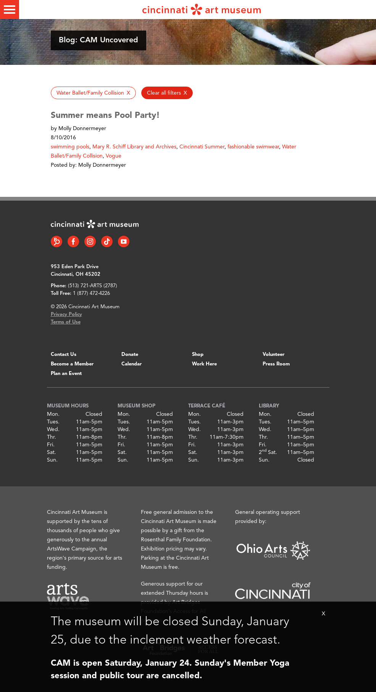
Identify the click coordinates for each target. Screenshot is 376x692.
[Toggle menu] (9, 9)
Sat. (51, 452)
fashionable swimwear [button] (253, 147)
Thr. (51, 437)
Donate (129, 354)
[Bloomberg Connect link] (56, 241)
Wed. (53, 429)
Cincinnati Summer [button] (201, 147)
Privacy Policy (66, 314)
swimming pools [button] (70, 147)
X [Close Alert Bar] (323, 613)
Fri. (51, 444)
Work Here (204, 364)
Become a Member (72, 364)
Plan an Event (66, 373)
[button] (93, 93)
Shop (197, 354)
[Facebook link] (73, 241)
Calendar (131, 364)
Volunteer (273, 354)
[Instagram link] (90, 241)
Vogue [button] (113, 156)
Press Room (276, 364)
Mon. (53, 414)
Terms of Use (66, 322)
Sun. (52, 460)
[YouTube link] (123, 241)
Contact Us (63, 354)
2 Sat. (268, 452)
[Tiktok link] (107, 241)
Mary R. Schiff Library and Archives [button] (134, 147)
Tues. (53, 422)
